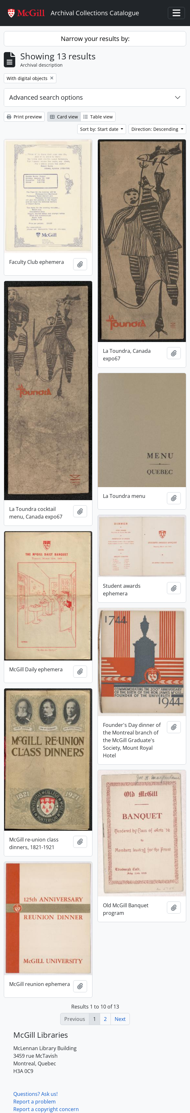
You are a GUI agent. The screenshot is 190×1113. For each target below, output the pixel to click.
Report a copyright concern (46, 1109)
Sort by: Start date (100, 129)
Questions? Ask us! (35, 1093)
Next (120, 1019)
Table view (98, 117)
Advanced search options (46, 97)
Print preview (24, 117)
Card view (64, 117)
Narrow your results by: (95, 38)
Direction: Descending (155, 129)
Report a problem (34, 1101)
